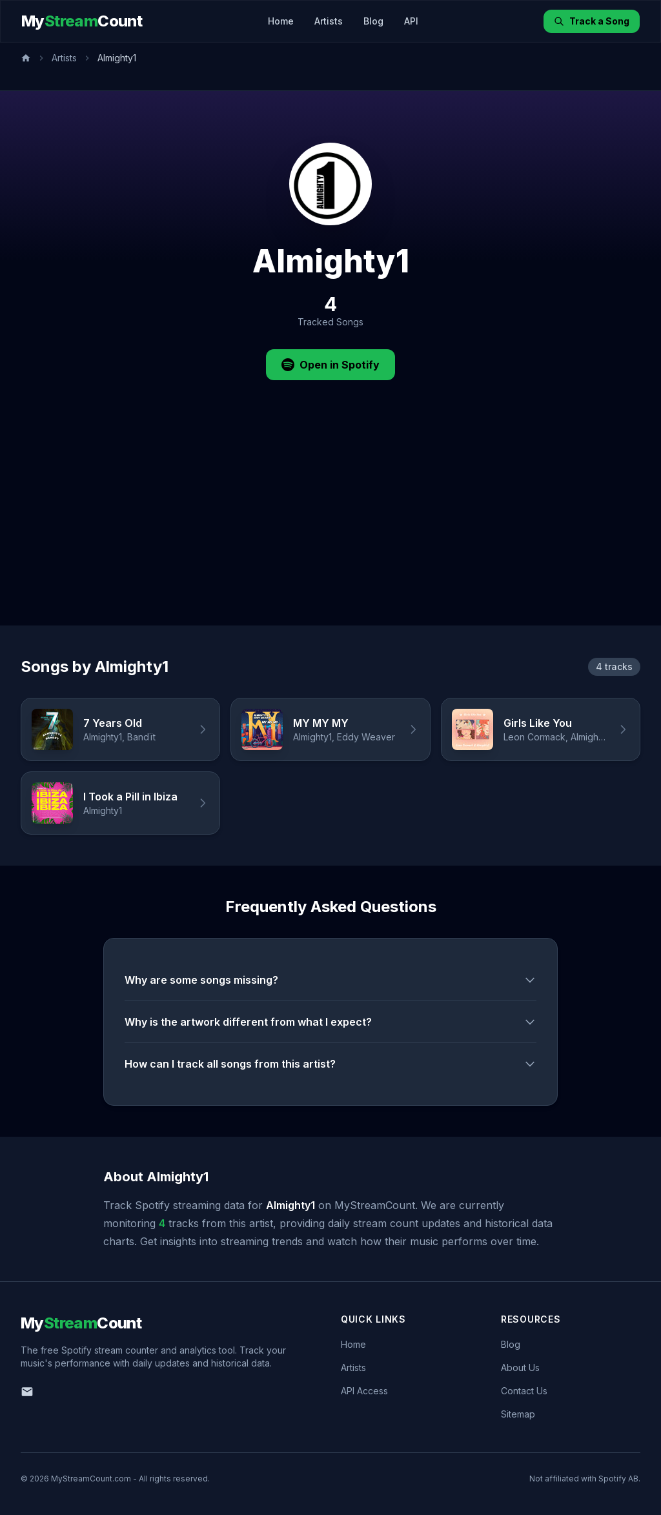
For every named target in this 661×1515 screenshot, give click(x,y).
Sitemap (518, 1413)
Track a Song (591, 20)
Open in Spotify (330, 364)
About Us (520, 1367)
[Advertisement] (330, 528)
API (411, 20)
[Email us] (27, 1391)
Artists (328, 20)
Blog (373, 20)
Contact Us (524, 1390)
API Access (364, 1390)
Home (281, 20)
